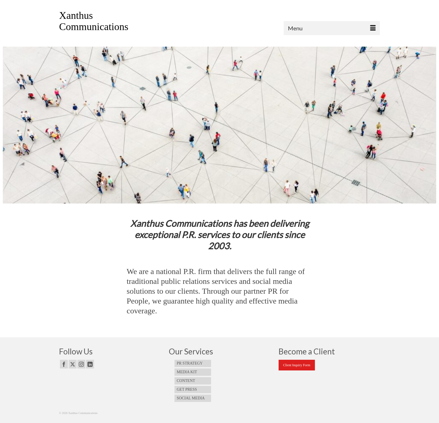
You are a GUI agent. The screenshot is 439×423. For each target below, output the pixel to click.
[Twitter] (73, 364)
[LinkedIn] (90, 364)
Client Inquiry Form (296, 365)
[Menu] (332, 28)
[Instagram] (81, 364)
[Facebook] (64, 364)
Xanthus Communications (93, 21)
